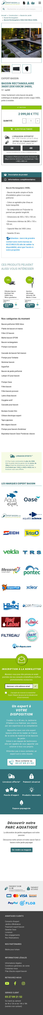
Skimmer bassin (7, 362)
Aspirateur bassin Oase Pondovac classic (18, 434)
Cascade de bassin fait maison (13, 353)
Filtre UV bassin (7, 333)
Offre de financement (25, 142)
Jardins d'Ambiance (13, 924)
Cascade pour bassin (9, 405)
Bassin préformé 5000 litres (12, 324)
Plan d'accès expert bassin (16, 971)
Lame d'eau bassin (8, 396)
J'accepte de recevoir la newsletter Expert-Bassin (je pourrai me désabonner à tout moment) (23, 695)
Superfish (5, 367)
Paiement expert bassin (14, 927)
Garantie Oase (10, 930)
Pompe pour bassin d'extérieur (13, 429)
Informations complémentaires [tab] (19, 179)
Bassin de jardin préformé (11, 371)
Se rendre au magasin (21, 850)
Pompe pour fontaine (9, 358)
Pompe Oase (6, 382)
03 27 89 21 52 (13, 996)
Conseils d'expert (12, 921)
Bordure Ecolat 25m (9, 411)
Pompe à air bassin (9, 347)
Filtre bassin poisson (9, 391)
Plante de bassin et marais (12, 329)
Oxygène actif (6, 400)
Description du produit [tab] (16, 175)
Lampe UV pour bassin (10, 376)
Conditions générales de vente (17, 966)
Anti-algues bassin (8, 425)
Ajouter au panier (21, 129)
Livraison (8, 932)
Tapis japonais (7, 420)
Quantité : (8, 121)
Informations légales (13, 963)
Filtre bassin (6, 387)
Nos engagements (12, 935)
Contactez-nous (11, 968)
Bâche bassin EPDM (9, 338)
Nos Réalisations (12, 938)
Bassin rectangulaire (9, 342)
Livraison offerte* (25, 137)
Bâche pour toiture (12, 949)
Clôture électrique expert (11, 416)
